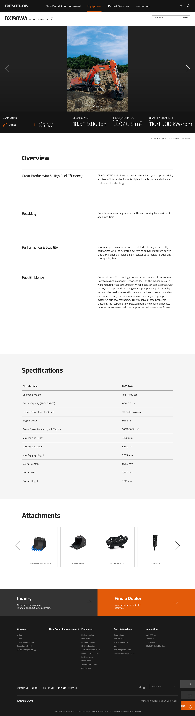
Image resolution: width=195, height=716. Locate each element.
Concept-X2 (150, 642)
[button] (7, 68)
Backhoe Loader (87, 657)
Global (181, 6)
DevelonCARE (119, 639)
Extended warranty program (124, 653)
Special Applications (89, 664)
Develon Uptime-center (122, 650)
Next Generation (87, 635)
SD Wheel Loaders (88, 646)
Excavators (85, 639)
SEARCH (188, 6)
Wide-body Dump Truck (90, 653)
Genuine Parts (119, 635)
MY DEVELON (151, 635)
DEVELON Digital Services (155, 646)
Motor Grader (86, 661)
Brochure (145, 18)
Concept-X (150, 639)
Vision (19, 635)
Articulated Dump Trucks (90, 650)
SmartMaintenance (121, 642)
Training (117, 646)
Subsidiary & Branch (24, 646)
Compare (172, 18)
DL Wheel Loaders (88, 642)
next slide (145, 68)
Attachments (86, 668)
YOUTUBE (133, 687)
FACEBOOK (127, 687)
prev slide (50, 68)
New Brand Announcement (64, 629)
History (19, 639)
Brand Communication (25, 642)
